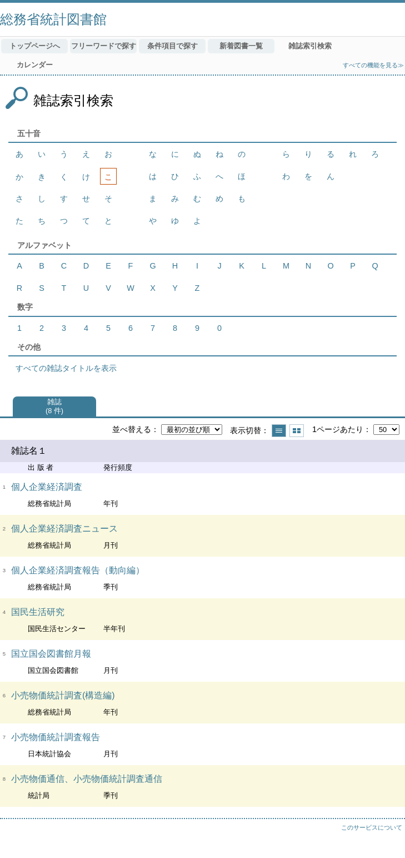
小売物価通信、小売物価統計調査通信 (86, 778)
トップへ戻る (385, 838)
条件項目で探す (172, 46)
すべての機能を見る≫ (373, 65)
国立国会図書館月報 (51, 653)
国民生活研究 (37, 612)
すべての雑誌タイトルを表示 (66, 368)
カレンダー (35, 65)
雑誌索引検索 (310, 46)
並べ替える (131, 429)
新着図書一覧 (241, 46)
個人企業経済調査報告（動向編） (77, 570)
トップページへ (34, 46)
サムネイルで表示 (296, 430)
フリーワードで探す (103, 46)
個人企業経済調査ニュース (64, 528)
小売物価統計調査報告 (55, 737)
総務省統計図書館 (53, 19)
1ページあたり (337, 429)
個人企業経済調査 (46, 487)
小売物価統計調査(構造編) (63, 695)
